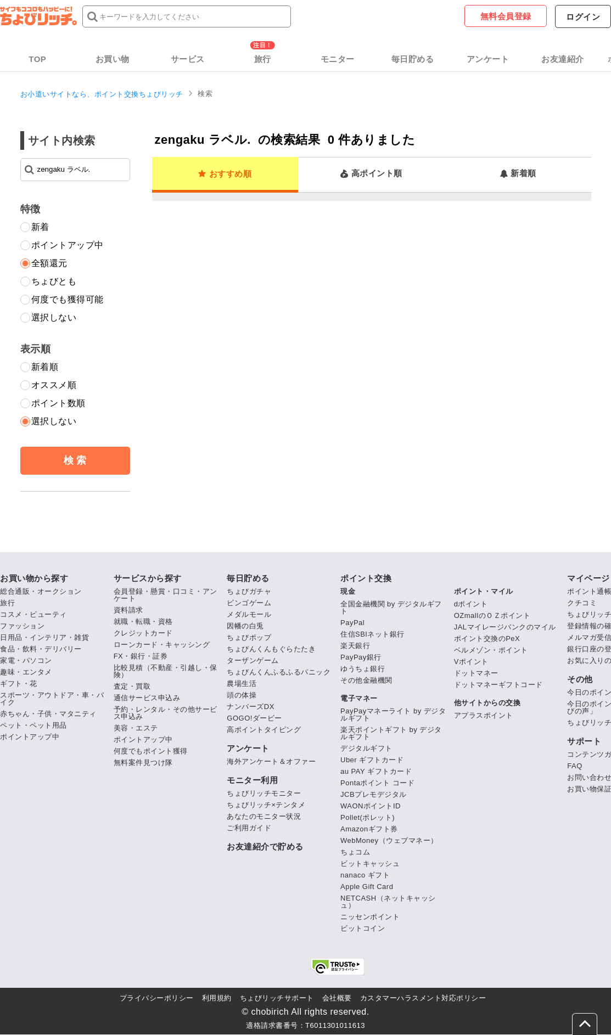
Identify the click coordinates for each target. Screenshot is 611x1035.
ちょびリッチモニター (264, 793)
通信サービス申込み (147, 698)
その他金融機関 (366, 680)
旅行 (262, 59)
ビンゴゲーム (249, 603)
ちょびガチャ (249, 591)
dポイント (471, 604)
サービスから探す (148, 578)
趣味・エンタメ (26, 672)
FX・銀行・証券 (141, 656)
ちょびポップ (249, 637)
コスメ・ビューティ (33, 614)
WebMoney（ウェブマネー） (389, 840)
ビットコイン (362, 928)
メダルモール (249, 614)
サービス (188, 59)
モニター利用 (252, 780)
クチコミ (582, 603)
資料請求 (128, 610)
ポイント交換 (365, 578)
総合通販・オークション (41, 591)
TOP (37, 59)
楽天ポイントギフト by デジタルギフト (391, 733)
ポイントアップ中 (29, 737)
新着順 (518, 173)
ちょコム (355, 852)
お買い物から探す (34, 578)
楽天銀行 (355, 646)
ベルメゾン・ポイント (491, 650)
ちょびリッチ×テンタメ (266, 805)
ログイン (583, 16)
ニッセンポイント (370, 917)
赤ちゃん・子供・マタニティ (48, 714)
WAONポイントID (370, 806)
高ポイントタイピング (264, 729)
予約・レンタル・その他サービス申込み (165, 713)
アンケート (488, 59)
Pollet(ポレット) (367, 817)
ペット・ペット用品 (33, 725)
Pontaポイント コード (377, 783)
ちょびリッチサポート (277, 998)
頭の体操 (241, 695)
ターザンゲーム (253, 660)
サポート (584, 741)
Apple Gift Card (366, 886)
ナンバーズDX (250, 706)
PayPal (352, 622)
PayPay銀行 (361, 657)
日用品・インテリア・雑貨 (44, 637)
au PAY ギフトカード (376, 771)
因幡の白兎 (245, 626)
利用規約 (217, 998)
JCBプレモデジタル (373, 794)
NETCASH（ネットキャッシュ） (388, 901)
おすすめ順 (224, 173)
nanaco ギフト (365, 875)
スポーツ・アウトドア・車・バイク (52, 698)
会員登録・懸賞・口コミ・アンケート (165, 595)
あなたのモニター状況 (264, 816)
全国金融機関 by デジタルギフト (391, 607)
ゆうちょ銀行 (362, 669)
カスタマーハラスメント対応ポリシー (423, 998)
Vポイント (471, 661)
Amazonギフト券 (369, 829)
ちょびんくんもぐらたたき (271, 649)
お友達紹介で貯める (265, 846)
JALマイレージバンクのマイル (505, 627)
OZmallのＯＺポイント (492, 615)
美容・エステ (136, 728)
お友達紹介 (562, 59)
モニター (338, 59)
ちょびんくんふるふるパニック (278, 672)
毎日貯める (412, 59)
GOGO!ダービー (254, 718)
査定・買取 (132, 686)
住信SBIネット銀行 (372, 634)
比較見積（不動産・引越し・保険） (165, 671)
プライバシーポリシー (157, 998)
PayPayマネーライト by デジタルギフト (393, 714)
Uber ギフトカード (371, 760)
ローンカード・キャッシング (162, 644)
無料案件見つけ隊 (143, 762)
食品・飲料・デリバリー (41, 649)
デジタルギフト (366, 748)
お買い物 (113, 59)
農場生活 (241, 683)
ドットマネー (476, 673)
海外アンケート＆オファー (271, 761)
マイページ (588, 578)
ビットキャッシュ (370, 863)
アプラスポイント (483, 715)
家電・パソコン (26, 660)
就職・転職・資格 (143, 621)
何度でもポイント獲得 (151, 751)
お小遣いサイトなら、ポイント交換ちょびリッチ (101, 94)
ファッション (22, 626)
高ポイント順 (371, 173)
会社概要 (337, 998)
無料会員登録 (505, 16)
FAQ (574, 766)
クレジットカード (143, 633)
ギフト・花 (18, 683)
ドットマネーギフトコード (498, 684)
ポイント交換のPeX (487, 638)
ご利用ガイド (249, 828)
